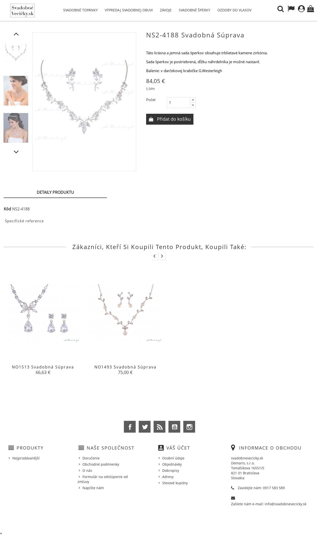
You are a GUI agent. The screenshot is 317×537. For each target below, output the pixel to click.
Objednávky (172, 464)
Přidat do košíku (173, 119)
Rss (159, 426)
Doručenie (91, 458)
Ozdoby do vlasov (234, 10)
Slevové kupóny (175, 482)
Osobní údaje (173, 458)
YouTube (174, 426)
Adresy (168, 476)
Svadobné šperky (194, 10)
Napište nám (93, 487)
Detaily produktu (55, 192)
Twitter (144, 426)
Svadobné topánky (80, 10)
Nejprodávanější (26, 458)
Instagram (189, 426)
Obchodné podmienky (100, 464)
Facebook (129, 426)
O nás (87, 470)
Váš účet (178, 448)
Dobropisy (170, 470)
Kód (7, 208)
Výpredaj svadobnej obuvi (129, 10)
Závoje (166, 10)
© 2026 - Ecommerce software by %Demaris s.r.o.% (158, 520)
